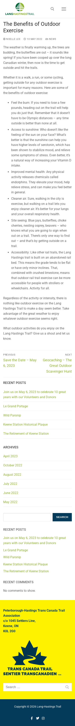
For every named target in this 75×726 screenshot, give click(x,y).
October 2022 (12, 465)
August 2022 (12, 475)
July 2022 (10, 484)
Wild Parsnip (12, 415)
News (51, 39)
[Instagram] (43, 718)
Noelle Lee (11, 39)
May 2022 (10, 502)
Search (62, 517)
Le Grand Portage (15, 406)
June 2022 (10, 493)
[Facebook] (32, 718)
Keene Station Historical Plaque (25, 424)
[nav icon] (63, 9)
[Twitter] (37, 718)
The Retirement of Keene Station (26, 433)
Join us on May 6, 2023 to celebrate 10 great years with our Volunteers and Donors (34, 394)
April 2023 (10, 456)
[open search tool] (52, 9)
